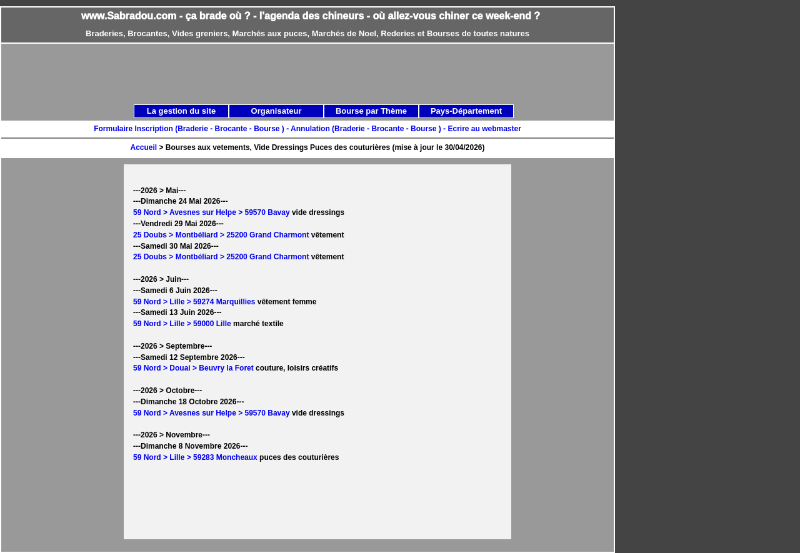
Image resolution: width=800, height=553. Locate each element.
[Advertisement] (321, 73)
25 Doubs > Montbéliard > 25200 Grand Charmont (221, 235)
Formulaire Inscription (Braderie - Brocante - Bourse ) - (192, 128)
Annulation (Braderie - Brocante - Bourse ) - (369, 128)
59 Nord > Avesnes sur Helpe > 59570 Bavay (211, 212)
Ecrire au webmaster (484, 128)
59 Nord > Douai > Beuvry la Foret (193, 368)
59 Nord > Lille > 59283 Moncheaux (195, 457)
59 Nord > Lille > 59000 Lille (182, 323)
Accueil (143, 147)
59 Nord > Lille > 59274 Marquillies (194, 301)
